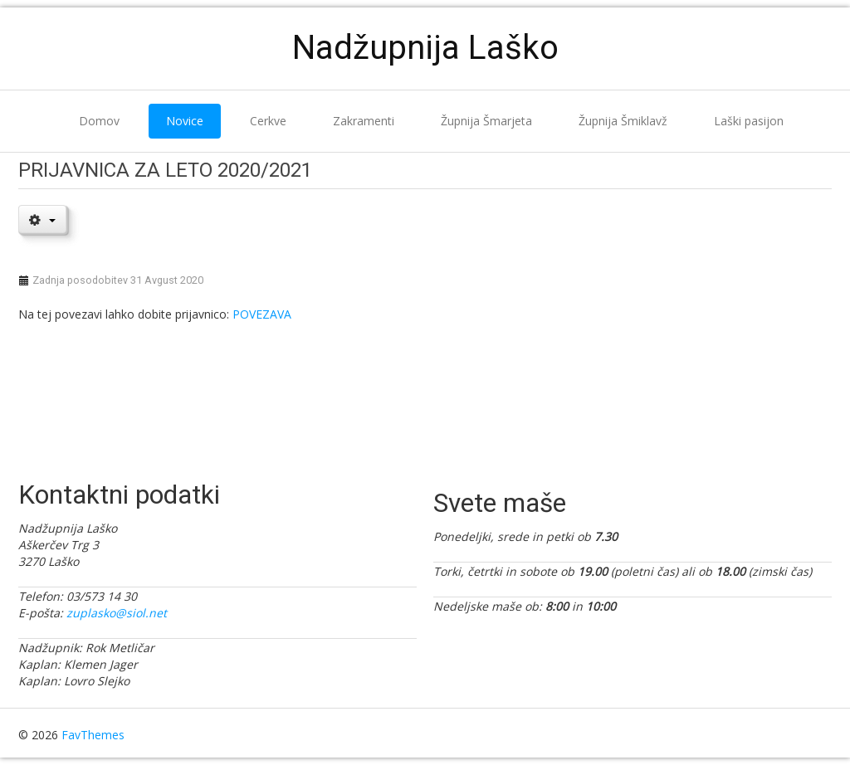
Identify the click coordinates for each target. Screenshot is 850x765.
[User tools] (42, 219)
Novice (184, 121)
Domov (99, 121)
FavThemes (93, 735)
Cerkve (268, 121)
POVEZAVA (261, 314)
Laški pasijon (749, 121)
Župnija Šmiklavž (623, 121)
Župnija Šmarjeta (486, 121)
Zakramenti (363, 121)
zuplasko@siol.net (116, 613)
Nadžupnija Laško (425, 47)
